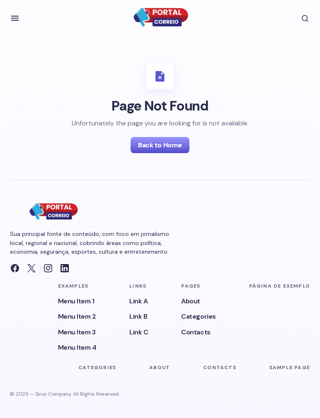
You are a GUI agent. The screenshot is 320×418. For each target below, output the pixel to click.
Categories (198, 316)
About (190, 301)
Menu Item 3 (77, 332)
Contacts (195, 332)
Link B (138, 316)
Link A (138, 301)
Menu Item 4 (77, 347)
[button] (15, 18)
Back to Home (160, 145)
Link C (138, 332)
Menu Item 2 (77, 316)
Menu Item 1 (76, 301)
